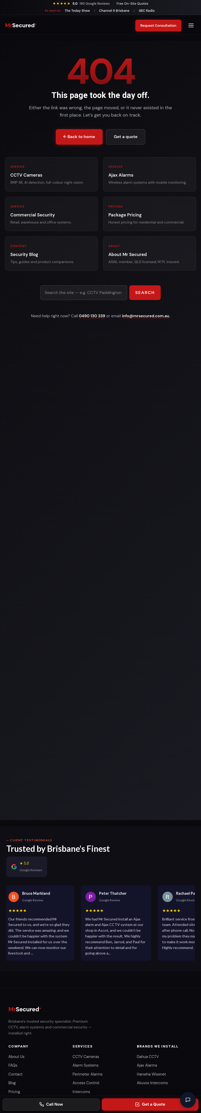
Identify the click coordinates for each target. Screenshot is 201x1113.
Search (145, 292)
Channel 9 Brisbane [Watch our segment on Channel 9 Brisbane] (114, 11)
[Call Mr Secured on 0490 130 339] (51, 1104)
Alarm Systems (85, 1065)
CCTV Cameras (85, 1056)
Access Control (85, 1083)
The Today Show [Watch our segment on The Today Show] (77, 11)
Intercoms (81, 1091)
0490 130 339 (92, 316)
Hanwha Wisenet (151, 1074)
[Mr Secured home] (20, 25)
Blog (12, 1083)
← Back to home (79, 136)
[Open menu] (191, 25)
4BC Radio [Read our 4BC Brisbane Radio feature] (147, 11)
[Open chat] (188, 1100)
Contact (15, 1074)
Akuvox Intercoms (152, 1083)
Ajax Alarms (147, 1065)
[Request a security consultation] (150, 1104)
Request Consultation (156, 25)
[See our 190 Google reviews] (81, 3)
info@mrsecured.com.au (145, 316)
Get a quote (126, 136)
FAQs (12, 1065)
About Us (16, 1056)
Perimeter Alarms (87, 1074)
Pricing (14, 1091)
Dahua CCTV (148, 1056)
